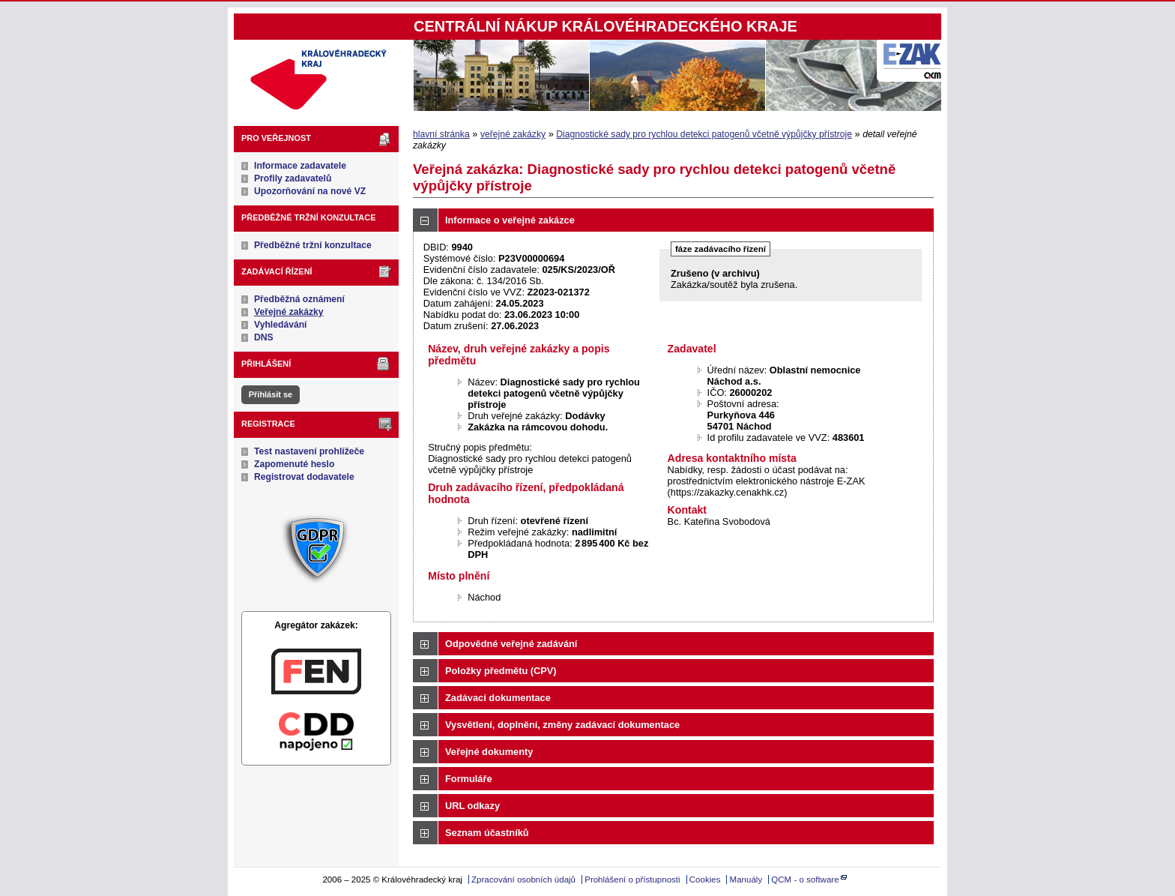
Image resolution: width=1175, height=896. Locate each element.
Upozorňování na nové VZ (310, 191)
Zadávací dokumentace (498, 697)
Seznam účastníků (487, 832)
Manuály (746, 879)
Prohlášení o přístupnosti (632, 879)
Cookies (705, 879)
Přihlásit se (270, 394)
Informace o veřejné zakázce (510, 220)
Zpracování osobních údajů (523, 879)
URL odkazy (472, 805)
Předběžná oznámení (299, 299)
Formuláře (468, 778)
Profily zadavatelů (292, 178)
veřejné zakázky (513, 134)
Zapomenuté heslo (294, 464)
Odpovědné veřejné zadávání (511, 643)
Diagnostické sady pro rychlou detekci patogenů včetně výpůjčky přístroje (704, 134)
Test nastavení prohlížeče (309, 451)
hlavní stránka (441, 134)
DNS (264, 337)
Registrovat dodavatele (304, 477)
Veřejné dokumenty (489, 751)
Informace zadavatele (300, 165)
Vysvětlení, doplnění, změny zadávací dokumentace (562, 724)
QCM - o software (805, 879)
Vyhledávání (280, 324)
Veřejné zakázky (289, 312)
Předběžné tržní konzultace (313, 245)
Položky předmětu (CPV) (501, 670)
